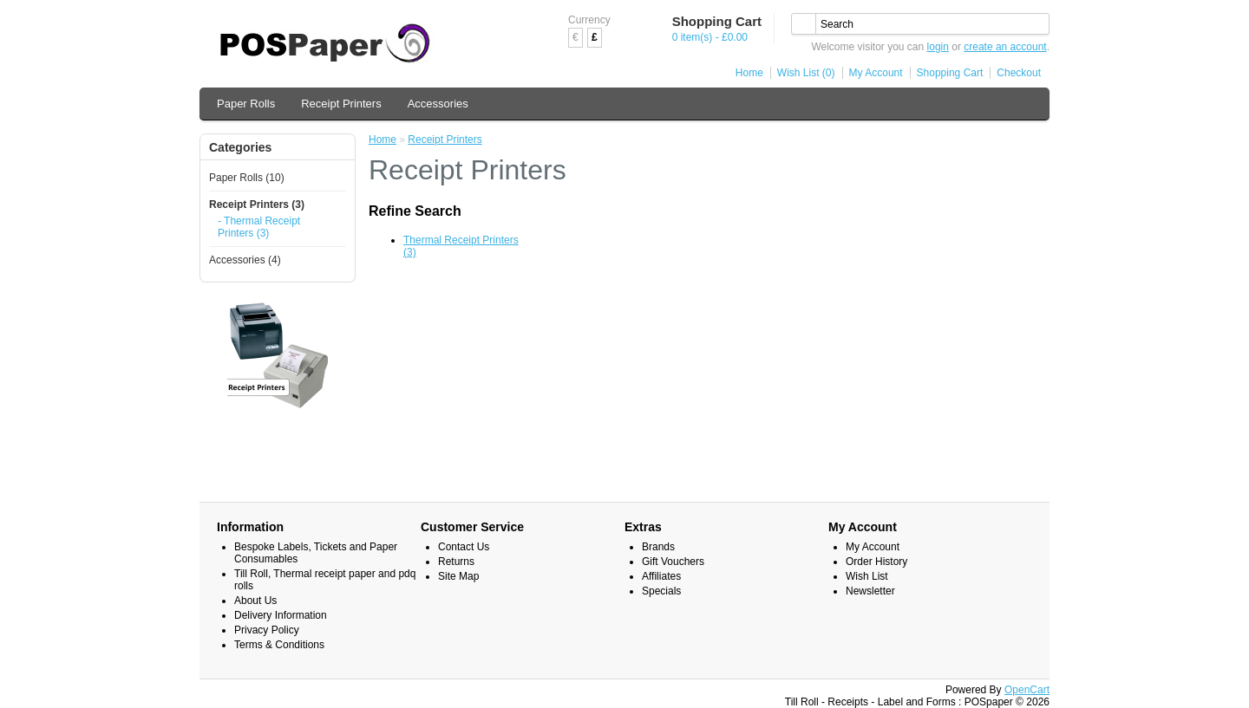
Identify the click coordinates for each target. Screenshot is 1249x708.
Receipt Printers (341, 103)
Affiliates (661, 576)
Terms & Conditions (279, 645)
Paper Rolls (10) (246, 178)
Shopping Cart (950, 73)
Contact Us (463, 547)
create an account (1005, 47)
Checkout (1019, 73)
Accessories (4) (245, 260)
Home (749, 73)
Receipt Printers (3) (256, 204)
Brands (658, 547)
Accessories (438, 103)
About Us (255, 600)
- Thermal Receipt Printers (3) (259, 227)
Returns (456, 561)
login (938, 47)
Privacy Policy (266, 630)
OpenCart (1027, 690)
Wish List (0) (806, 73)
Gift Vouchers (673, 561)
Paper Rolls (246, 103)
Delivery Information (280, 615)
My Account (876, 73)
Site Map (458, 576)
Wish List (867, 576)
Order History (876, 561)
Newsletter (870, 591)
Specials (661, 591)
